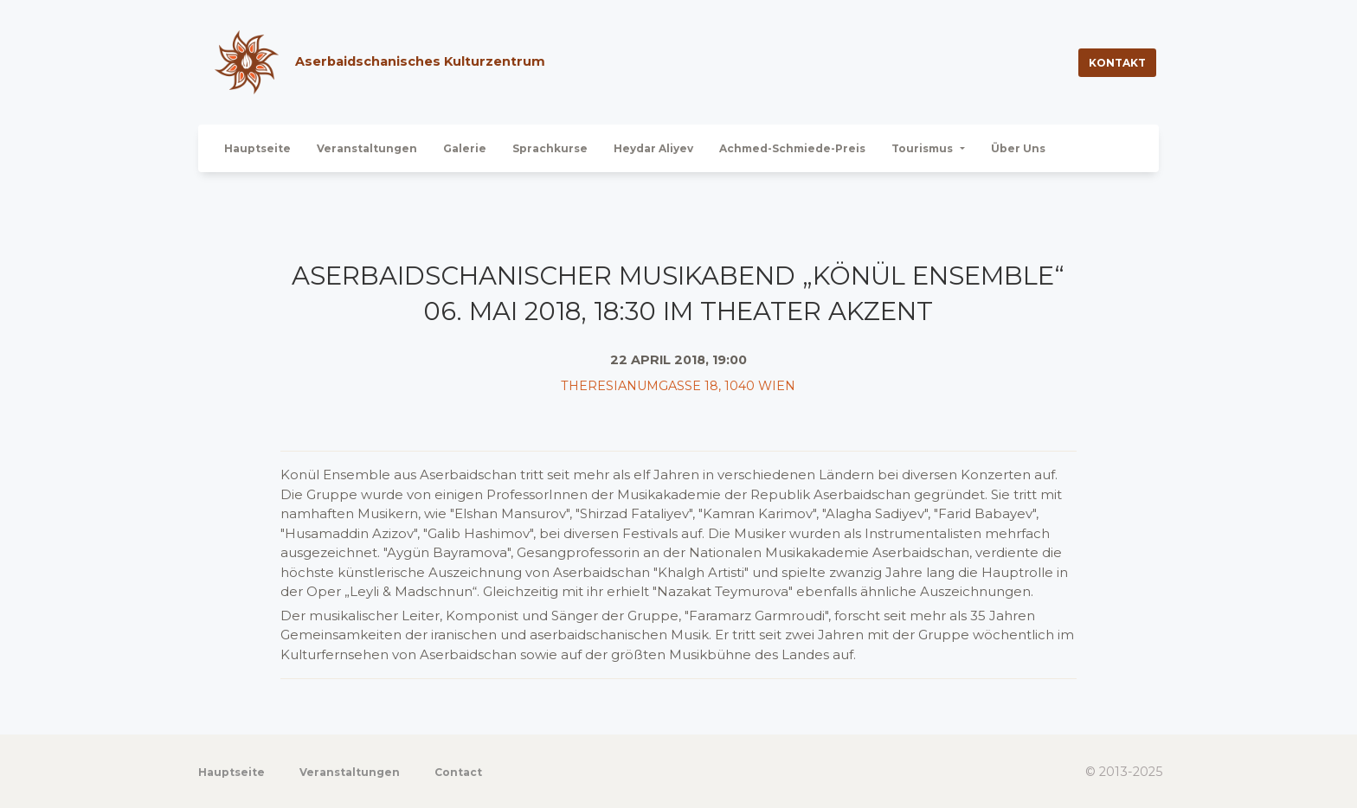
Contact (458, 772)
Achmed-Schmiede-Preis (792, 148)
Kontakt (1117, 62)
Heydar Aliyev (653, 148)
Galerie (464, 148)
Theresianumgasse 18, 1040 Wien (678, 386)
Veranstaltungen (367, 148)
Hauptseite (257, 148)
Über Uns (1018, 148)
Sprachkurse (550, 148)
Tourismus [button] (923, 148)
